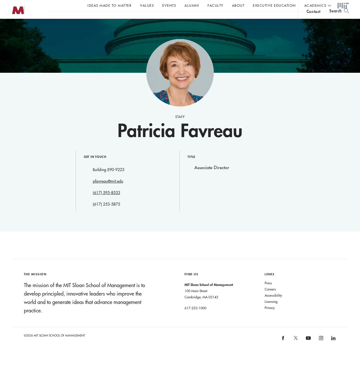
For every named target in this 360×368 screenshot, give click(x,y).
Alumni (191, 5)
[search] (339, 20)
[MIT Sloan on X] (295, 351)
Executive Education (274, 5)
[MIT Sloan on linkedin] (333, 351)
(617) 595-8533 (106, 203)
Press (268, 294)
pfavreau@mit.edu (108, 192)
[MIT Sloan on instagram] (320, 351)
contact (314, 20)
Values (147, 5)
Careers (270, 300)
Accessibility (273, 306)
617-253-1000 (195, 319)
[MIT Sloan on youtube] (307, 352)
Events (169, 5)
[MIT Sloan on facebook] (283, 351)
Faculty (216, 5)
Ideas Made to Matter (109, 5)
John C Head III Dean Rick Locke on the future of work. (156, 19)
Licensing (271, 312)
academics (315, 5)
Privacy (270, 319)
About (238, 5)
